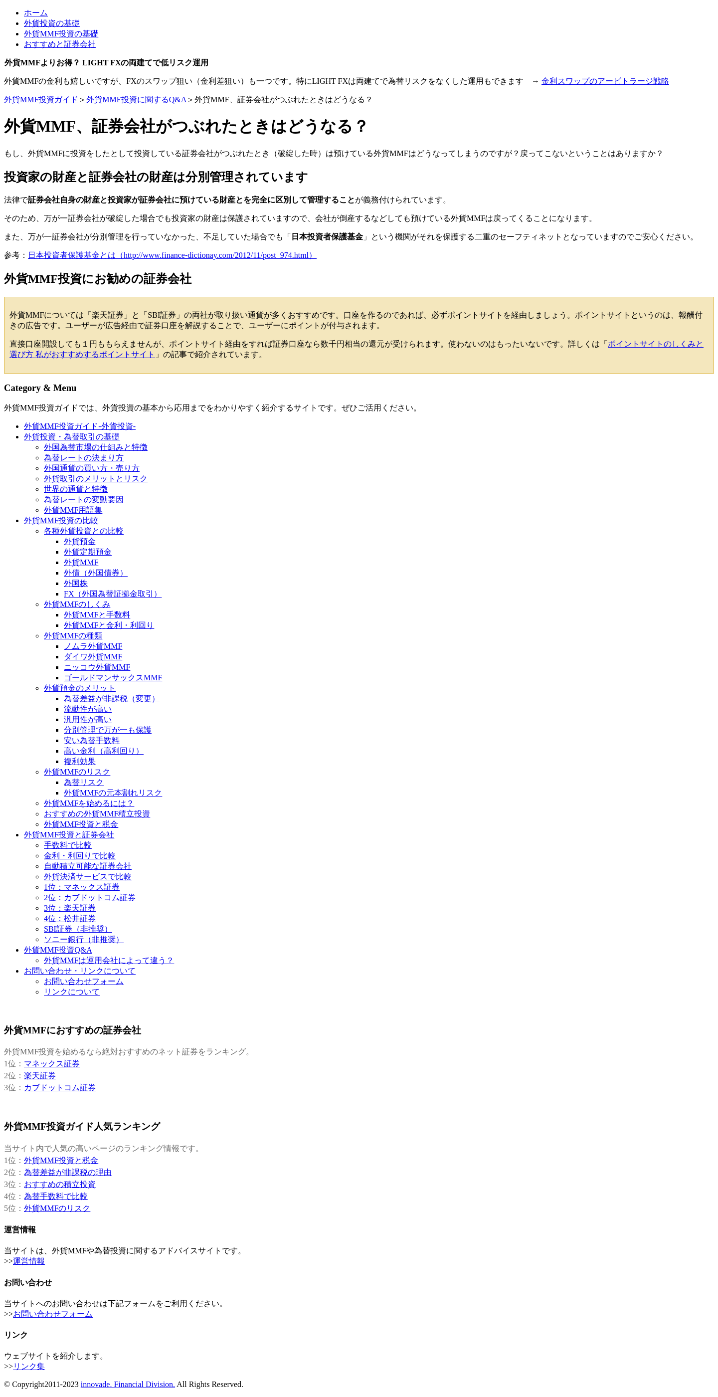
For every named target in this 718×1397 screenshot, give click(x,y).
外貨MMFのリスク (57, 1208)
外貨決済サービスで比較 (88, 876)
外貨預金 (80, 541)
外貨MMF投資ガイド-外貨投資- (80, 426)
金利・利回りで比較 (80, 855)
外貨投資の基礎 (52, 23)
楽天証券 (40, 1075)
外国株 (76, 583)
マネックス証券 (52, 1063)
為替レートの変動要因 (84, 499)
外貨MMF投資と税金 (61, 1160)
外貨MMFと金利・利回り (109, 625)
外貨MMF (81, 562)
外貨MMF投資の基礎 (61, 33)
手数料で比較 (68, 845)
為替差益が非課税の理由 (68, 1172)
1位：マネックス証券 (82, 887)
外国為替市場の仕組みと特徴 (96, 447)
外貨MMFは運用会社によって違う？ (109, 960)
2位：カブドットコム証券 (90, 897)
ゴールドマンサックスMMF (113, 677)
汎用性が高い (88, 719)
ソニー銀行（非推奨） (84, 939)
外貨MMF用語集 (73, 510)
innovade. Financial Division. (128, 1384)
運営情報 (29, 1261)
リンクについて (72, 992)
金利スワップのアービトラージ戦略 (605, 81)
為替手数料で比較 (56, 1196)
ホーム (36, 12)
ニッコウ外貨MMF (97, 667)
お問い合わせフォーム (84, 981)
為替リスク (84, 782)
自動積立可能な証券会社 (88, 866)
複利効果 (80, 761)
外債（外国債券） (96, 573)
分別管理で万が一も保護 (108, 730)
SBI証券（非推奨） (78, 929)
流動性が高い (88, 709)
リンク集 (29, 1366)
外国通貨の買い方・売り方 (92, 468)
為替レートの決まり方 (84, 457)
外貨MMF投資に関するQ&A (136, 99)
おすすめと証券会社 (60, 44)
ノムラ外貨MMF (93, 646)
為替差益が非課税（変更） (112, 698)
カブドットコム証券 (60, 1087)
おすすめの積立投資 (60, 1184)
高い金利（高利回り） (104, 751)
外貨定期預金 (88, 552)
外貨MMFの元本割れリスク (113, 793)
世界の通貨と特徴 (76, 489)
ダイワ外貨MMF (93, 656)
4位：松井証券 (70, 918)
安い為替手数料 (92, 740)
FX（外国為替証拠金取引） (113, 594)
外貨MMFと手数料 (97, 614)
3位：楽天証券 (70, 908)
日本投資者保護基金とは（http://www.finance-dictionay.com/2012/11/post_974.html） (172, 255)
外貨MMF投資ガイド (41, 99)
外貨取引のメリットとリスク (96, 478)
